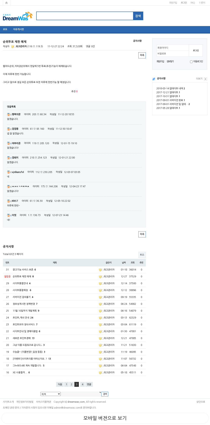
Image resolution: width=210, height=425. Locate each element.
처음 (60, 384)
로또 (5, 29)
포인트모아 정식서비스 (25, 324)
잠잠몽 (12, 129)
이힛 (11, 215)
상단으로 (200, 402)
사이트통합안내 (21, 283)
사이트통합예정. (22, 290)
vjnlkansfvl (15, 172)
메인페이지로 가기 (7, 2)
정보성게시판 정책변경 (25, 304)
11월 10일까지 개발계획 (26, 311)
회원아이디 (163, 48)
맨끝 (89, 384)
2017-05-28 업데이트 (168, 108)
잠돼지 (12, 157)
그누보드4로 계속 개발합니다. (28, 365)
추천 (141, 262)
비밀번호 (162, 53)
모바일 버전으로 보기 (105, 418)
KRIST (12, 201)
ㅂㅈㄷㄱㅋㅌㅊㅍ (18, 186)
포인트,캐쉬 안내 (23, 317)
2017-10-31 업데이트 (168, 96)
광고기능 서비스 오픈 (24, 270)
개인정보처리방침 (24, 402)
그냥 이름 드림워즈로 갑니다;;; (29, 345)
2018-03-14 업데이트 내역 (170, 88)
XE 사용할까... (21, 372)
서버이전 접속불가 (23, 297)
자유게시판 (18, 29)
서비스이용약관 (43, 402)
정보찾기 (170, 61)
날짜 (124, 262)
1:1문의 (202, 3)
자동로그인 (198, 61)
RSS (142, 255)
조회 (133, 262)
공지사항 (161, 78)
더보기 (199, 79)
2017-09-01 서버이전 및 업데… (173, 104)
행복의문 (14, 114)
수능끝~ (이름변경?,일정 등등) (29, 352)
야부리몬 (14, 143)
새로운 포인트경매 (23, 338)
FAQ (193, 3)
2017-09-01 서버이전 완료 (170, 100)
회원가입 (173, 3)
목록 (142, 55)
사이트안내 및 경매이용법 (26, 331)
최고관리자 (19, 46)
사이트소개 (8, 402)
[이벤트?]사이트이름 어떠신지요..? (32, 359)
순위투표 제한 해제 (23, 276)
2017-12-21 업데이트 (168, 92)
